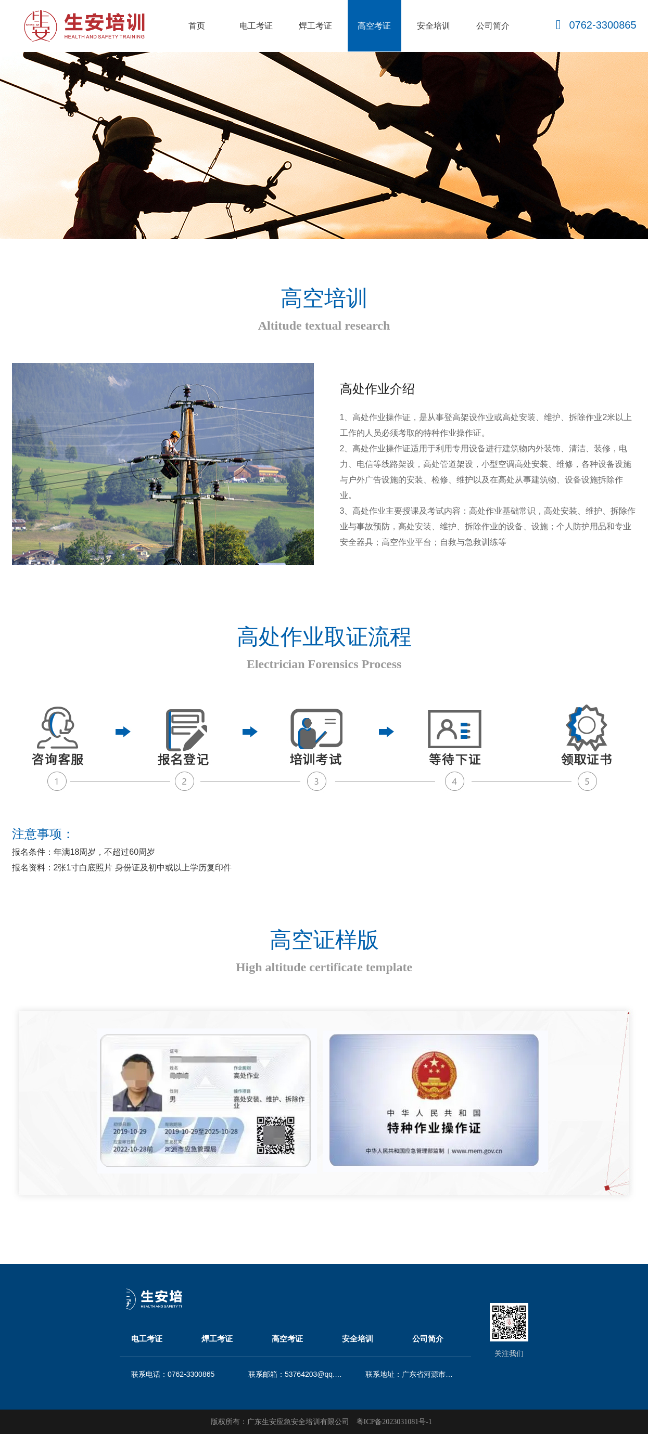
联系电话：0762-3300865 (172, 1374)
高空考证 (374, 25)
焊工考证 (315, 25)
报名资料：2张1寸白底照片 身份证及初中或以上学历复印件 (122, 867)
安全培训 (433, 25)
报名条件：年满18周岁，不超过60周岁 (84, 852)
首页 (196, 25)
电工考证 (256, 25)
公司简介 (493, 25)
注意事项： (43, 834)
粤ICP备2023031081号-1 (394, 1422)
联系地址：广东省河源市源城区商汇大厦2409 (412, 1374)
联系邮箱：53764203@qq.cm (295, 1374)
